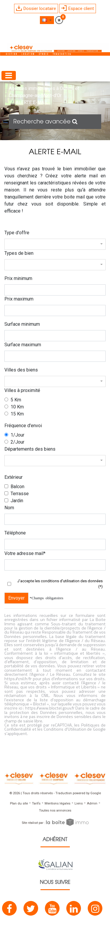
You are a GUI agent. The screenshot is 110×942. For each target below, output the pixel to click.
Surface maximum (22, 344)
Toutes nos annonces (55, 810)
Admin (92, 803)
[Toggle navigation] (8, 75)
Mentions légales (57, 803)
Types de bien (18, 253)
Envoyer (16, 598)
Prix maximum (18, 299)
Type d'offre (16, 232)
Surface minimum (22, 324)
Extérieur (13, 477)
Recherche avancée (45, 122)
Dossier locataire (36, 8)
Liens (79, 803)
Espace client (77, 8)
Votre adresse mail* (24, 553)
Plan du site (19, 803)
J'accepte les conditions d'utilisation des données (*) (60, 584)
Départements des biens (29, 449)
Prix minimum (18, 278)
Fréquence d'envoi (23, 425)
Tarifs (36, 803)
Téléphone (15, 533)
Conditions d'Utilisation (65, 729)
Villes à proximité (22, 390)
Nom (9, 507)
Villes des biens (21, 370)
